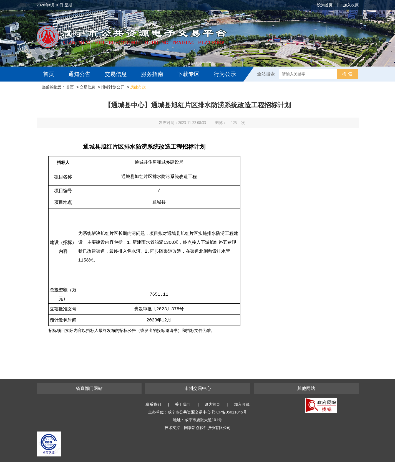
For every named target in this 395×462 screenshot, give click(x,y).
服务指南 (152, 74)
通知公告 (79, 74)
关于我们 (182, 404)
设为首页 (325, 5)
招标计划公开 (112, 87)
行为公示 (225, 74)
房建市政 (138, 87)
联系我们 (153, 404)
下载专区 (188, 74)
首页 (48, 74)
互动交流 (55, 89)
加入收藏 (351, 5)
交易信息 (116, 74)
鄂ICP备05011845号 (229, 412)
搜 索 (347, 74)
